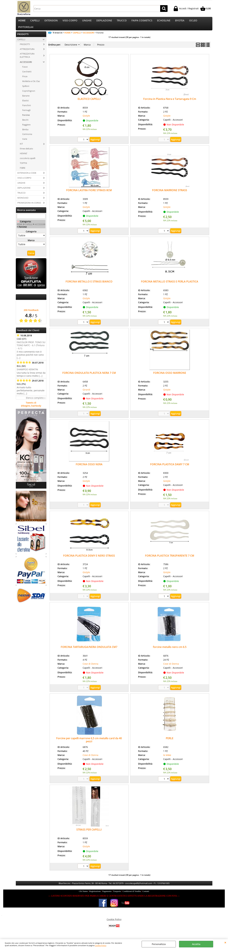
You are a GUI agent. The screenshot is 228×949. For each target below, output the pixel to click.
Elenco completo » (35, 401)
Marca (31, 244)
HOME (21, 21)
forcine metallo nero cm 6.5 (169, 651)
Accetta (196, 944)
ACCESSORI (26, 66)
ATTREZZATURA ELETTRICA (27, 59)
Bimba (25, 133)
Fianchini (26, 109)
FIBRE (22, 171)
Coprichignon (28, 94)
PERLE (169, 742)
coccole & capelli (27, 162)
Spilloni (25, 90)
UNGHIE (87, 21)
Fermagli (26, 114)
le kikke (167, 758)
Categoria (31, 235)
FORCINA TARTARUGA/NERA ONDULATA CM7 (89, 651)
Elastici (25, 104)
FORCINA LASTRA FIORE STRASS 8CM (89, 194)
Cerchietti (26, 75)
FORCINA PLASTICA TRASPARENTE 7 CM (169, 559)
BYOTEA (179, 21)
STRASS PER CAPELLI (89, 833)
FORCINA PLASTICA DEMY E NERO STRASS (89, 559)
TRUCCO (122, 21)
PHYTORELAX (25, 30)
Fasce (25, 70)
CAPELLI (35, 21)
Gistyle (86, 119)
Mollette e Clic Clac (31, 85)
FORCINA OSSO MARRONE (169, 377)
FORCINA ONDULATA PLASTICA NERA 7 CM (89, 377)
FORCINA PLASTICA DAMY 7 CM (169, 468)
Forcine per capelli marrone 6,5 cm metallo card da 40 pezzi (89, 743)
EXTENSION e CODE (26, 176)
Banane (25, 99)
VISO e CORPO (24, 181)
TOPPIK (23, 167)
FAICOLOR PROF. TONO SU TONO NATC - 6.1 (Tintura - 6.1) (31, 349)
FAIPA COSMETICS (141, 21)
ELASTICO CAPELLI (89, 103)
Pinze (24, 80)
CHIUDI (225, 942)
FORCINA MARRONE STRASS (169, 194)
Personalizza (159, 944)
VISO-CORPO (70, 21)
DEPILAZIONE (104, 21)
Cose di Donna (90, 667)
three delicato (26, 152)
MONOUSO (22, 201)
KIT (21, 147)
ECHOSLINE (163, 21)
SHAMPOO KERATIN (27, 373)
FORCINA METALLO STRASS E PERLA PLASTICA (169, 285)
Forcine (26, 118)
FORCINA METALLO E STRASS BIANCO (89, 285)
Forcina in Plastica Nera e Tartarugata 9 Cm (169, 103)
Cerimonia (27, 138)
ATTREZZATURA (27, 52)
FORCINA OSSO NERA (89, 468)
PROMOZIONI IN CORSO (29, 206)
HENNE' (23, 157)
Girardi (86, 393)
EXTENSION (51, 21)
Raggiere (26, 128)
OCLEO (193, 21)
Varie (24, 142)
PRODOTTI (25, 48)
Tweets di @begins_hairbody (31, 408)
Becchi (25, 123)
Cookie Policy (100, 945)
